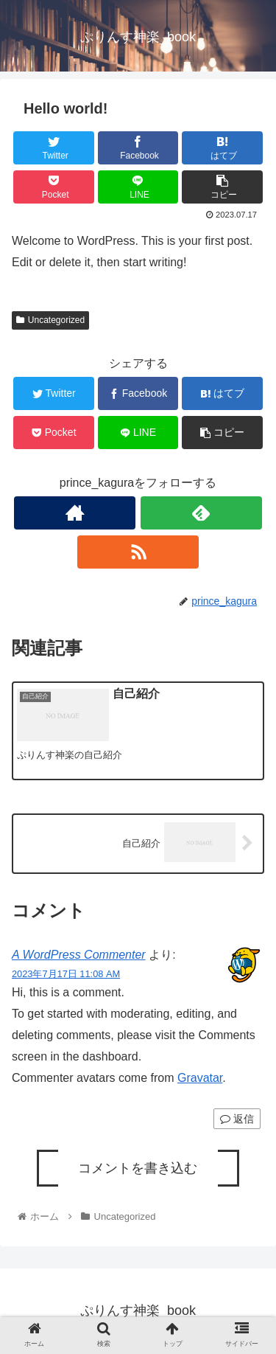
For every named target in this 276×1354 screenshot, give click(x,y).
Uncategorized (50, 320)
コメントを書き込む (137, 1168)
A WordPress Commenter (79, 954)
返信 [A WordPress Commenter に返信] (237, 1119)
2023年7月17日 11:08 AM (66, 973)
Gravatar (199, 1078)
